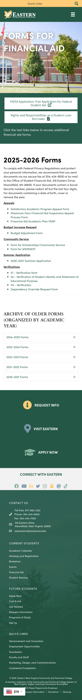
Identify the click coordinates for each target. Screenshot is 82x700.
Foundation (15, 652)
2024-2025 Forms (17, 337)
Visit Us (13, 623)
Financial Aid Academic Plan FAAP (33, 221)
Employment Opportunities (24, 646)
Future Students (23, 588)
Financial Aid (16, 572)
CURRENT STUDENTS (24, 543)
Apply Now (15, 596)
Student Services (18, 577)
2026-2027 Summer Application (31, 261)
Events (13, 567)
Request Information (21, 612)
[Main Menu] (72, 14)
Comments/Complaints (22, 668)
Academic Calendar (20, 550)
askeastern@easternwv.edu (30, 531)
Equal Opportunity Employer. (44, 687)
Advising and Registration (24, 556)
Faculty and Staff (19, 657)
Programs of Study (20, 617)
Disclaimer (53, 691)
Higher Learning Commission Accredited (47, 683)
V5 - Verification (21, 285)
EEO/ (27, 687)
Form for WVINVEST (23, 249)
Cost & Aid (15, 601)
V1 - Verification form (24, 272)
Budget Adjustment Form (27, 233)
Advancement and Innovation (26, 641)
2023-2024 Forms (17, 347)
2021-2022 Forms (17, 367)
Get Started (16, 606)
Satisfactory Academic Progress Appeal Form (40, 209)
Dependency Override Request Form (34, 289)
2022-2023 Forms (17, 357)
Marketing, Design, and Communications (32, 662)
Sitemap (67, 691)
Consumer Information (33, 691)
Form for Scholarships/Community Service (38, 245)
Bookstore (14, 561)
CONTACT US (18, 503)
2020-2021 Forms (17, 377)
